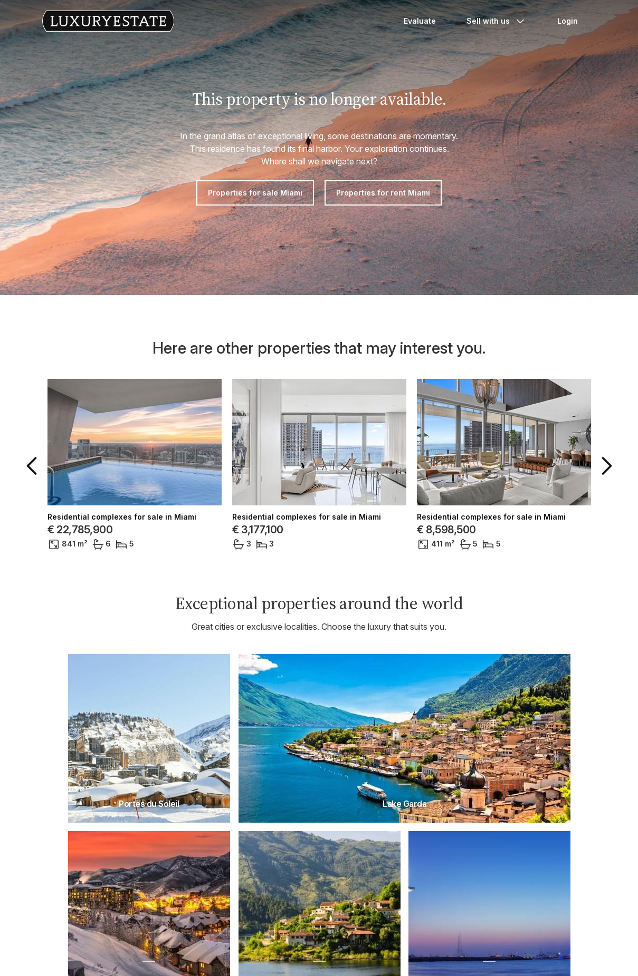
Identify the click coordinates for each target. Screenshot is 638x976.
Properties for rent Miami (383, 192)
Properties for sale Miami (255, 192)
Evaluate (420, 20)
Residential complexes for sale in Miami (121, 517)
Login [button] (567, 20)
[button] (33, 466)
